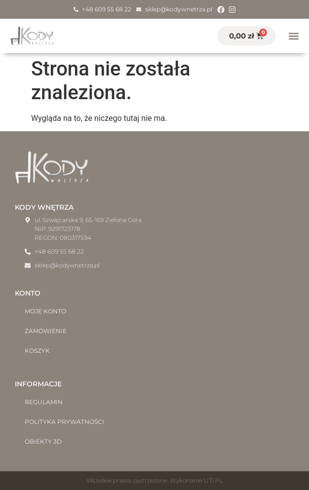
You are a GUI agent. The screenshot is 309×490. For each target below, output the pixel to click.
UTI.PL (213, 480)
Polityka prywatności (64, 421)
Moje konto (45, 311)
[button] (293, 36)
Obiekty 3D (43, 441)
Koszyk (37, 350)
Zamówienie (46, 331)
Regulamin (44, 402)
